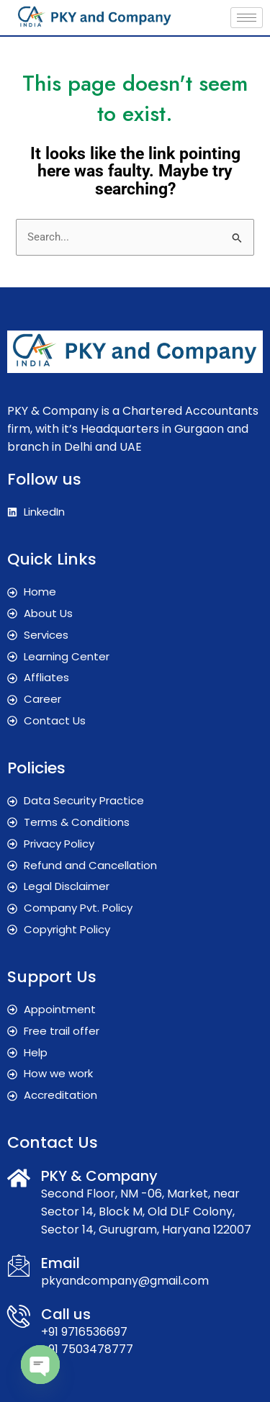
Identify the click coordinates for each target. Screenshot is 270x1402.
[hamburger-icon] (246, 17)
